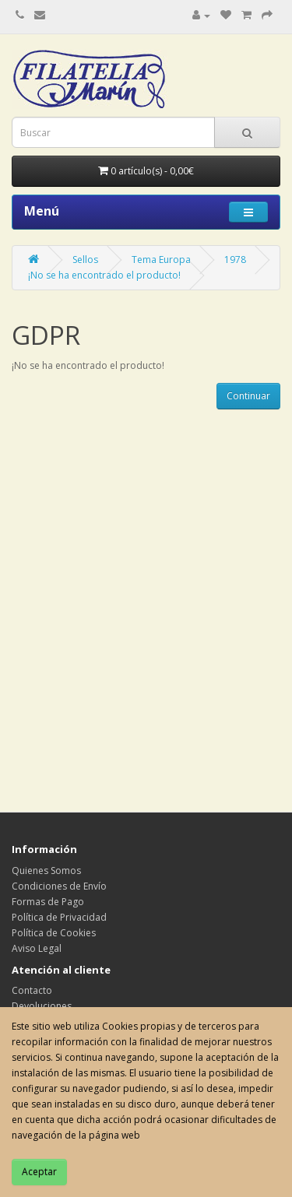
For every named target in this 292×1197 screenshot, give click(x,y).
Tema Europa (161, 259)
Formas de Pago (48, 901)
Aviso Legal (37, 948)
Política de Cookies (54, 932)
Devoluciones (42, 1006)
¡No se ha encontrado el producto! (104, 275)
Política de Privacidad (59, 917)
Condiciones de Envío (59, 886)
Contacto (32, 990)
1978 (235, 259)
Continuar (248, 395)
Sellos (85, 259)
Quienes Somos (46, 870)
